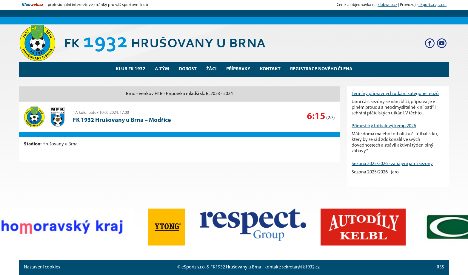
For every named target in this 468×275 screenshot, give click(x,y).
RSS (440, 267)
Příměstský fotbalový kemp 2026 (384, 126)
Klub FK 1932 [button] (130, 69)
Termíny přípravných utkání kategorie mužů (395, 93)
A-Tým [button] (162, 69)
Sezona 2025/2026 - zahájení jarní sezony (392, 163)
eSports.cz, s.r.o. (432, 5)
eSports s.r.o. (193, 267)
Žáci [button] (211, 69)
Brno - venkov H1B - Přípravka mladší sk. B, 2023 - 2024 (179, 93)
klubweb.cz (387, 5)
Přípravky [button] (238, 69)
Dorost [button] (188, 69)
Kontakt (270, 69)
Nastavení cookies (42, 267)
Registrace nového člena (321, 69)
